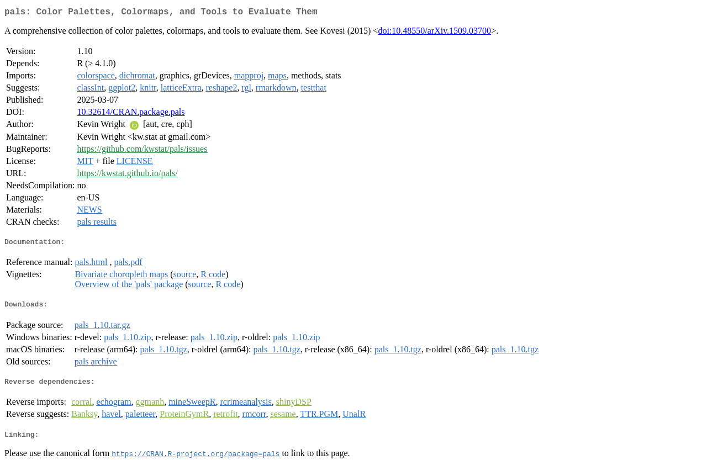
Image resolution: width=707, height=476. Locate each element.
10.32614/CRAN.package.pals (130, 114)
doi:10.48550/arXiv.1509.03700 (434, 33)
